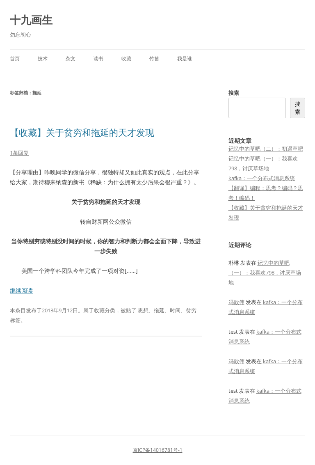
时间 (175, 310)
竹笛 (154, 58)
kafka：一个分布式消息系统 (261, 178)
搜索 (233, 92)
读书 (98, 58)
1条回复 (19, 152)
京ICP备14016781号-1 (158, 450)
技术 (43, 58)
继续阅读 (21, 290)
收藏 (126, 58)
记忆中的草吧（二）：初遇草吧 (265, 148)
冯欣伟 (236, 302)
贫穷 (191, 310)
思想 (143, 310)
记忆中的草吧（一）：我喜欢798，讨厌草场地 (264, 272)
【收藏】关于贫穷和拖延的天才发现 (82, 132)
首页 (15, 58)
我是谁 (184, 58)
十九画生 (31, 19)
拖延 (159, 310)
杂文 (70, 58)
